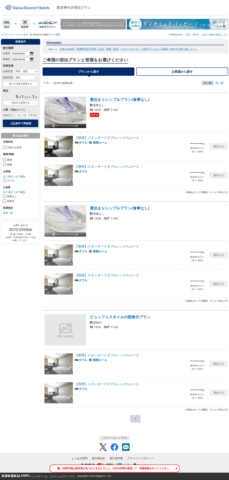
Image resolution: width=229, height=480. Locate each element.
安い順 (208, 82)
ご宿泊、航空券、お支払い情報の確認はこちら (206, 34)
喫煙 (9, 164)
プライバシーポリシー (140, 458)
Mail (126, 447)
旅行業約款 (98, 458)
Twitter (103, 447)
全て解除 (20, 176)
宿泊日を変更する (21, 102)
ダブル (10, 180)
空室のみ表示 (14, 147)
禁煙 (9, 159)
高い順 (219, 82)
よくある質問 (79, 458)
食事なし (12, 196)
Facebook (114, 447)
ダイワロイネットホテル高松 (14, 34)
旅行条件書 (116, 458)
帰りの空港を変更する (20, 84)
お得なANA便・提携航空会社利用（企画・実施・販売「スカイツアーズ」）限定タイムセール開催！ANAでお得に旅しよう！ (128, 49)
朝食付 (10, 201)
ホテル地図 (54, 34)
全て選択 (8, 176)
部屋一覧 (8, 213)
